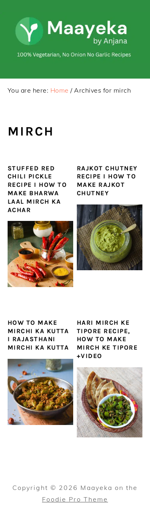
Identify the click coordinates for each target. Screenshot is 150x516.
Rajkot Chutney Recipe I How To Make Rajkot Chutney (107, 180)
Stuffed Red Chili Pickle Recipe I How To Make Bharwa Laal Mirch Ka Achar (37, 189)
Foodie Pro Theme (75, 499)
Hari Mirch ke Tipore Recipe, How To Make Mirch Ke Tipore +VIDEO (107, 339)
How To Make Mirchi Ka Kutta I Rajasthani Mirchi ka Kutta (38, 335)
